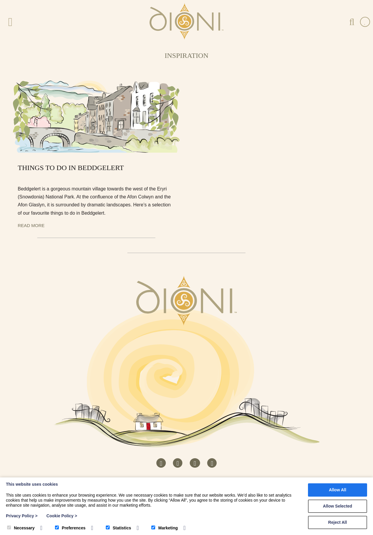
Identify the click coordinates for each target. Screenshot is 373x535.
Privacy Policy (22, 515)
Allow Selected (337, 506)
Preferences (70, 528)
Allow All (337, 489)
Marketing (164, 528)
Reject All (337, 522)
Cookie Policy (61, 515)
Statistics (118, 528)
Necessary (21, 528)
